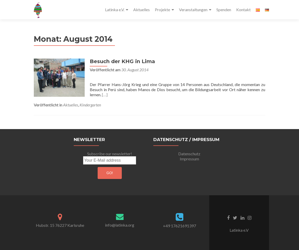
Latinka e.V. (114, 9)
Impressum (189, 158)
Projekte (162, 9)
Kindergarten (90, 104)
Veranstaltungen (193, 9)
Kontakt (243, 9)
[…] (105, 94)
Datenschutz (189, 153)
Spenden (223, 9)
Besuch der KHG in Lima (122, 61)
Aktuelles (141, 9)
